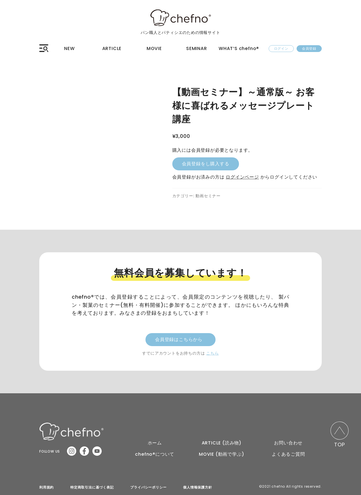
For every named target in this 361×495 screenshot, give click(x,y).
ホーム (155, 440)
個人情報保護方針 (197, 484)
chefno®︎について (154, 451)
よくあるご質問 (288, 451)
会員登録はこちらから (179, 336)
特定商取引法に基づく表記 (92, 484)
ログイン (281, 48)
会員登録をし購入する (205, 163)
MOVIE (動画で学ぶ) (221, 451)
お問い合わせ (288, 440)
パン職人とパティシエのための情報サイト (180, 30)
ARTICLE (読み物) (222, 440)
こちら (212, 350)
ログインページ (242, 177)
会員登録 (309, 48)
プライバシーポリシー (148, 484)
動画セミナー (208, 196)
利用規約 (46, 484)
